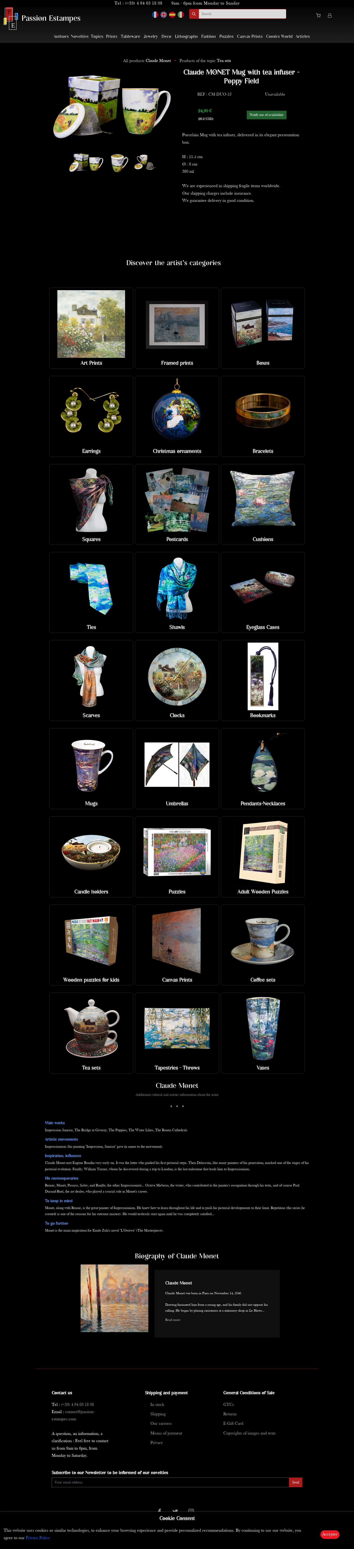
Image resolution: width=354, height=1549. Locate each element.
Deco (166, 36)
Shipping (158, 1414)
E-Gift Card (233, 1424)
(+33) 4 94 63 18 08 (143, 3)
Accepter (330, 1534)
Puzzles (226, 36)
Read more (172, 1320)
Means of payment (166, 1433)
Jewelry (151, 36)
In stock (157, 1405)
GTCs (228, 1405)
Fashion (208, 36)
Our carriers (161, 1424)
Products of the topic (205, 61)
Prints (111, 36)
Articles (303, 36)
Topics (97, 36)
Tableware (130, 36)
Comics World (279, 36)
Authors (61, 36)
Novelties (79, 36)
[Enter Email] (170, 1482)
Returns (230, 1414)
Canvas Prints (250, 36)
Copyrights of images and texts (249, 1433)
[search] (242, 14)
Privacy (156, 1443)
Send (295, 1482)
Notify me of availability (267, 115)
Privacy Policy (38, 1538)
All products (147, 61)
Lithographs (186, 36)
